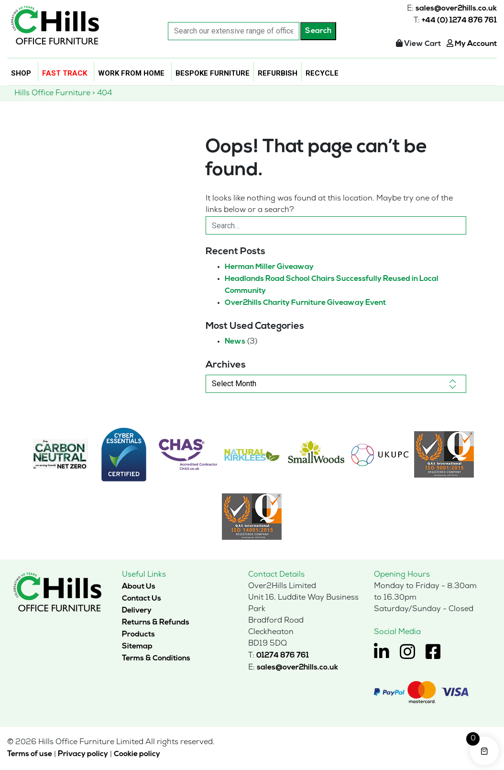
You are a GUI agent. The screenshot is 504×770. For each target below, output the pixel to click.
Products (138, 634)
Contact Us (141, 599)
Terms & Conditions (156, 658)
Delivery (137, 610)
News (235, 342)
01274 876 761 (282, 655)
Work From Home (131, 73)
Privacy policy (83, 754)
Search (318, 31)
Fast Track (64, 73)
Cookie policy (137, 754)
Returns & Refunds (155, 622)
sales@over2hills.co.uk (456, 8)
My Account (472, 44)
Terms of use (29, 754)
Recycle (322, 73)
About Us (138, 587)
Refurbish (277, 73)
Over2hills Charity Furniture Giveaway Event (305, 303)
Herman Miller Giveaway (269, 267)
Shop (21, 73)
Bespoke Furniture (212, 73)
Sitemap (137, 646)
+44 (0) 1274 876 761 (459, 20)
